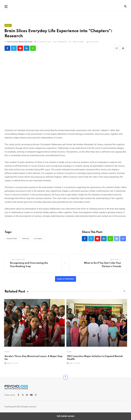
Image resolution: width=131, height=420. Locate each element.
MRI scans (38, 238)
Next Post (114, 260)
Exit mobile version (65, 416)
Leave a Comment (65, 279)
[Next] (124, 291)
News (7, 352)
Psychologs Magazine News (19, 42)
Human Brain (12, 238)
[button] (6, 6)
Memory (25, 238)
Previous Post (18, 260)
